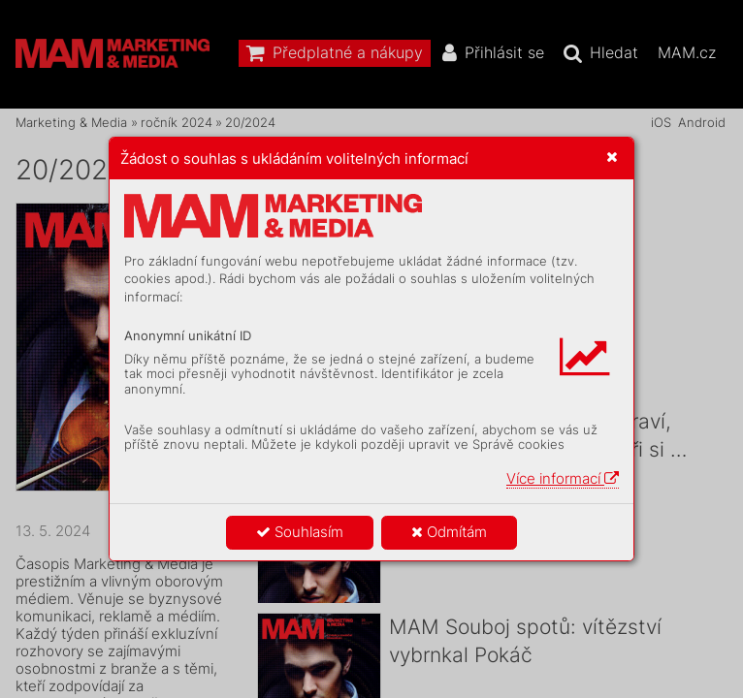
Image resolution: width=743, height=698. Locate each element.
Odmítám (449, 532)
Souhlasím (299, 532)
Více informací (562, 478)
